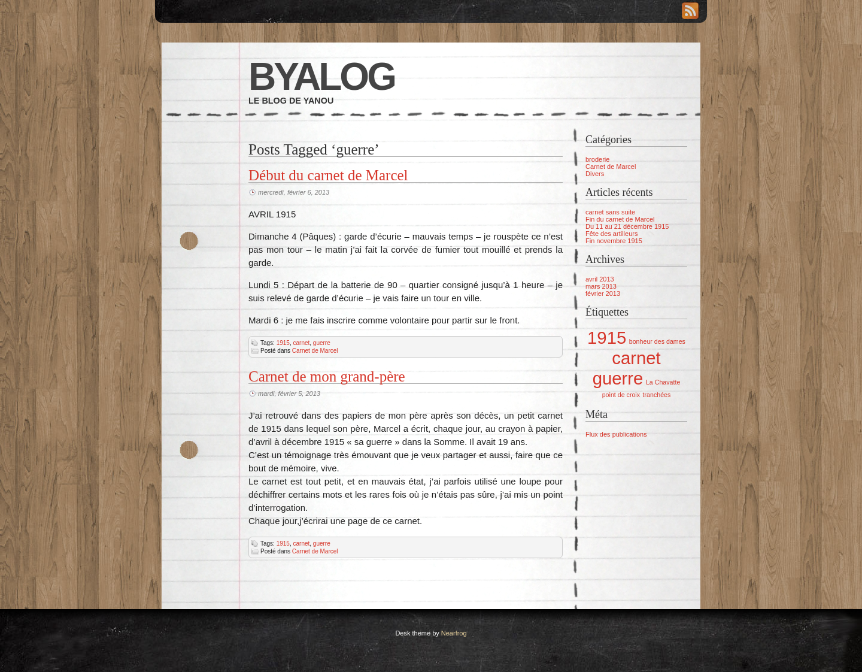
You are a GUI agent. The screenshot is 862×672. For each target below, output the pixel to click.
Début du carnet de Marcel (328, 175)
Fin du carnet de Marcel (620, 219)
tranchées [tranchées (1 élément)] (657, 394)
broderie (597, 159)
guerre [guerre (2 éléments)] (618, 378)
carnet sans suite (610, 212)
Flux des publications (616, 434)
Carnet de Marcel (315, 350)
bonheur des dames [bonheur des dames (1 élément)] (657, 341)
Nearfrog (454, 633)
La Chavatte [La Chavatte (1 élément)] (663, 382)
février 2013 (602, 293)
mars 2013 (601, 286)
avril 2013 (599, 279)
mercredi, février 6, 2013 (293, 192)
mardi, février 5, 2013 (289, 393)
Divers (594, 173)
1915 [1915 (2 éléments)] (606, 337)
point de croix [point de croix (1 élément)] (621, 394)
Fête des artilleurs (611, 233)
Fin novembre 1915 (613, 240)
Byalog (321, 76)
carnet (301, 343)
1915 (283, 343)
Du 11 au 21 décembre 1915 (627, 226)
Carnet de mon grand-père (326, 376)
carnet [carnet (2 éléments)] (636, 358)
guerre (321, 343)
